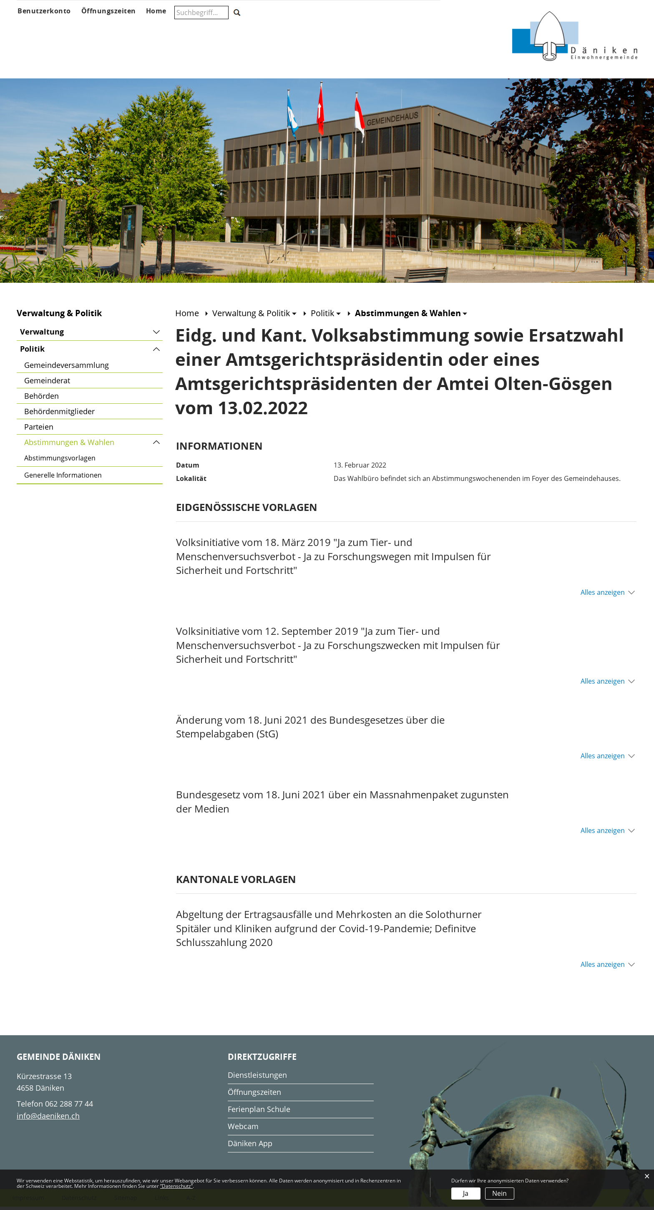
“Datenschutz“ (176, 1186)
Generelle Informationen (63, 478)
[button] (254, 316)
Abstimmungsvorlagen (60, 461)
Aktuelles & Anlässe (94, 27)
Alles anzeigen (603, 595)
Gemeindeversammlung (66, 368)
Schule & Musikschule (245, 27)
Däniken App (250, 1147)
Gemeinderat (47, 384)
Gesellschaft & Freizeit (329, 27)
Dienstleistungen (257, 1078)
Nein (499, 1193)
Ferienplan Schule (259, 1112)
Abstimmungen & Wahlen (91, 444)
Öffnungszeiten (254, 1095)
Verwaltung (42, 335)
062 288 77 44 (69, 1107)
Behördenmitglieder (59, 415)
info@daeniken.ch (48, 1119)
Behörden (41, 399)
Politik (32, 352)
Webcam (243, 1129)
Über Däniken (36, 27)
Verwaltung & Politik (172, 27)
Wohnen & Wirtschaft (404, 27)
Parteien (38, 430)
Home (187, 316)
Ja (465, 1193)
